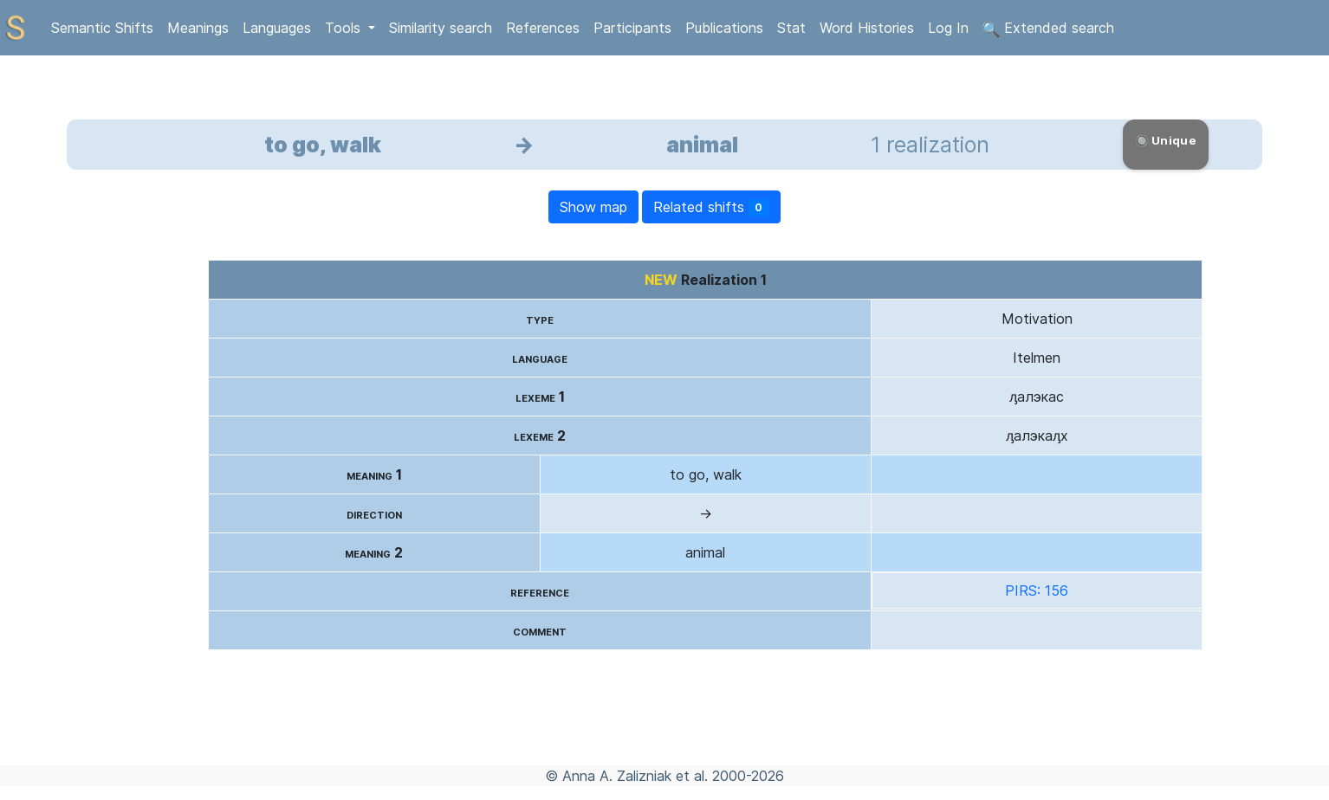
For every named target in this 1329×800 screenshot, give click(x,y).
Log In (948, 27)
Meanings (198, 27)
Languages (277, 27)
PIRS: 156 (1036, 590)
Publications (724, 27)
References (543, 27)
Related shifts (711, 207)
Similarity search (440, 27)
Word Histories (867, 27)
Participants (632, 27)
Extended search (1048, 28)
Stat (791, 27)
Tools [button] (345, 27)
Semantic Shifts (102, 27)
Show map (593, 207)
